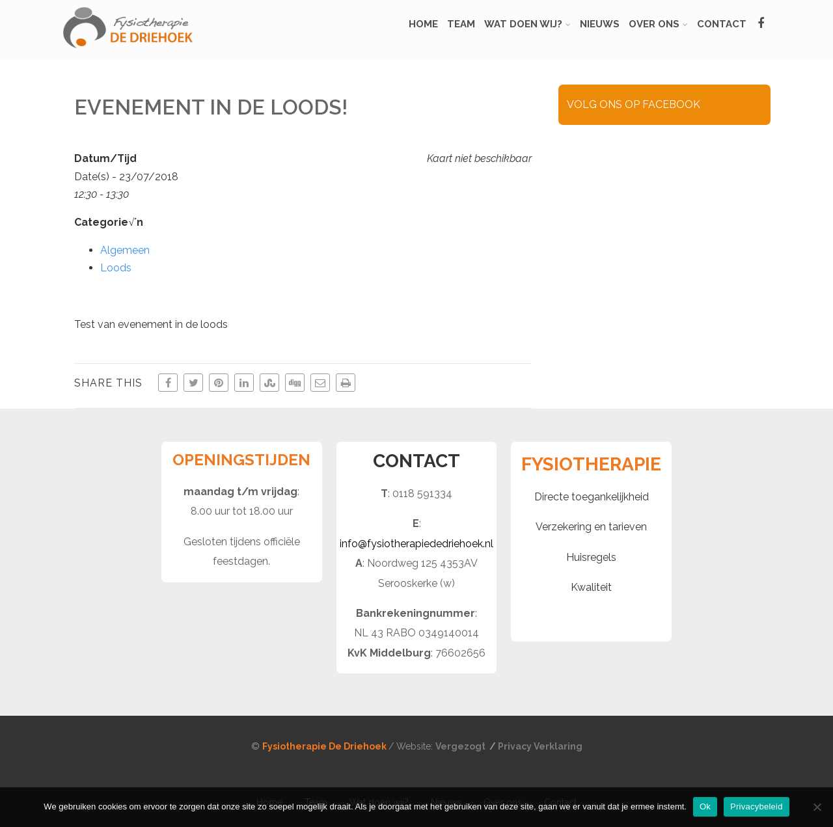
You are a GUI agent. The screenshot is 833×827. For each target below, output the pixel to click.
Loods (115, 268)
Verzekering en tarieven (591, 527)
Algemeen (125, 250)
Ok (705, 806)
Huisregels (591, 557)
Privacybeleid (756, 806)
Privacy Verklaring (540, 746)
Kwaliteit (591, 587)
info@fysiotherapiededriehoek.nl (416, 543)
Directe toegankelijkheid (591, 497)
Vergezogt (461, 746)
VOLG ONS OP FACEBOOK (633, 104)
